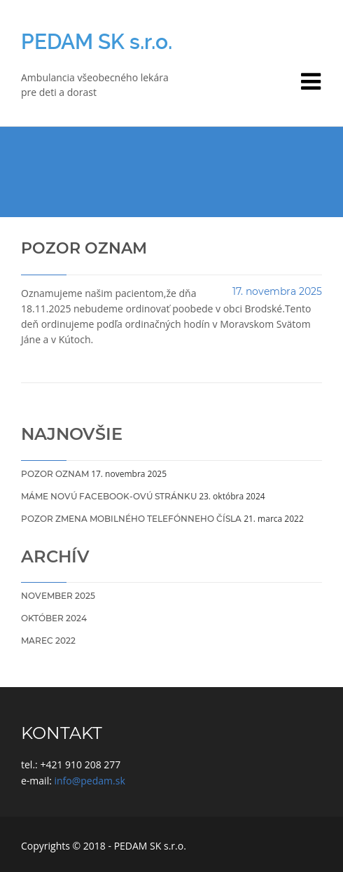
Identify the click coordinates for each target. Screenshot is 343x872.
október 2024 (54, 618)
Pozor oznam (55, 474)
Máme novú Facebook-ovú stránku (109, 496)
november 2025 (58, 595)
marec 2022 (48, 640)
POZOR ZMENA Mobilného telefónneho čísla (131, 518)
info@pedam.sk (90, 780)
